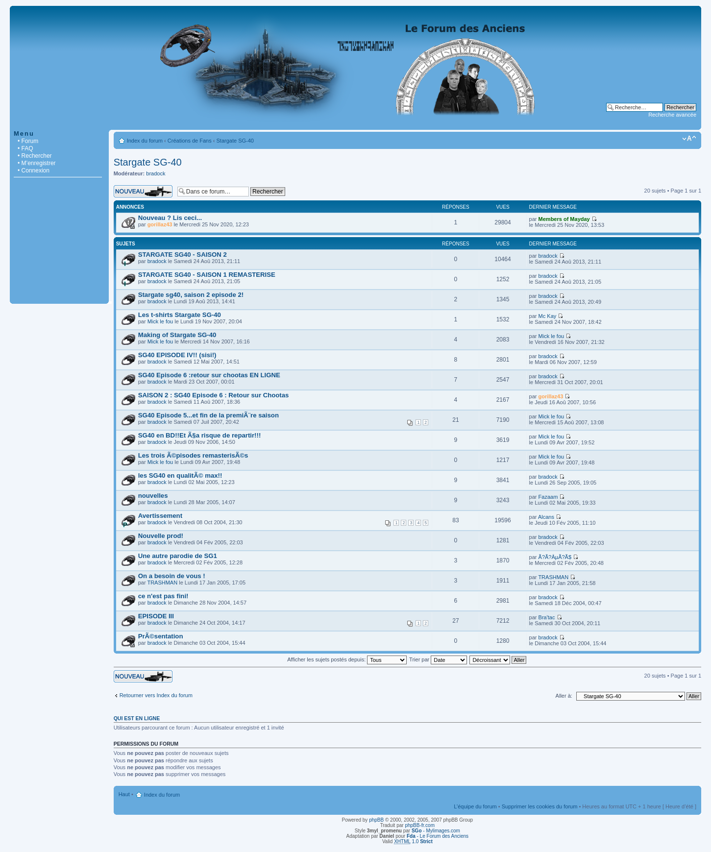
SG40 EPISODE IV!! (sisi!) (177, 355)
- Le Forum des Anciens (437, 836)
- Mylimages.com (436, 830)
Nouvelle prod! (160, 535)
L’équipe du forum (475, 806)
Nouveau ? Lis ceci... (170, 217)
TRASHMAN (162, 582)
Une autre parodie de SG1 (177, 556)
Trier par (438, 659)
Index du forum (145, 141)
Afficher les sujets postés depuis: (347, 659)
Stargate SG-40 (235, 141)
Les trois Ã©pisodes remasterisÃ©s (193, 455)
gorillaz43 (159, 224)
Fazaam (548, 497)
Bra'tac (547, 617)
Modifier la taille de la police (689, 138)
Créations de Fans (190, 141)
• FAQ (25, 148)
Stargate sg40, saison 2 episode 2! (191, 294)
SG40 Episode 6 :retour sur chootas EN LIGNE (209, 375)
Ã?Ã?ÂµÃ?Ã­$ (555, 557)
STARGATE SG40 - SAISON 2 (182, 254)
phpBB (376, 820)
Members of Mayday (564, 219)
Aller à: (564, 696)
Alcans (546, 517)
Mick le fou (160, 321)
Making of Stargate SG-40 (177, 335)
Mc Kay (548, 316)
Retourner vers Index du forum (156, 695)
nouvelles (153, 495)
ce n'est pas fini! (163, 596)
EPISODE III (156, 616)
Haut (124, 794)
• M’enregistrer (37, 163)
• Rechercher (35, 155)
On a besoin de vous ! (171, 576)
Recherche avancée (672, 115)
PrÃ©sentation (160, 636)
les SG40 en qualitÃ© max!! (180, 475)
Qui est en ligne (137, 718)
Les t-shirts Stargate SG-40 (179, 314)
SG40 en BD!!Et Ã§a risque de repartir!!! (199, 435)
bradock (155, 173)
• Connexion (33, 170)
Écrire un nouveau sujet (143, 191)
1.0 (413, 841)
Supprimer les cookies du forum (540, 806)
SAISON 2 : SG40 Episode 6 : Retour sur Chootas (213, 395)
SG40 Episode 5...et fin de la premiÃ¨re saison (208, 415)
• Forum (28, 141)
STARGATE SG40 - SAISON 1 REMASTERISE (206, 274)
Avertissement (160, 515)
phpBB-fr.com (420, 825)
